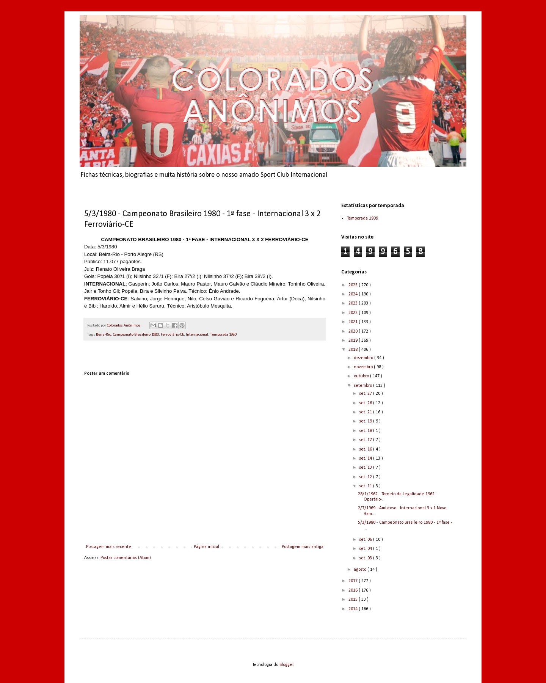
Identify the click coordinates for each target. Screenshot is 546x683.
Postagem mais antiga (302, 547)
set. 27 (366, 393)
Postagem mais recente (108, 547)
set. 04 (366, 548)
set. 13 (366, 467)
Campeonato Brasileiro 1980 (136, 335)
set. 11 (366, 486)
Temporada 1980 (223, 335)
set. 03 (366, 558)
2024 (353, 294)
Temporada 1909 (362, 218)
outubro (362, 376)
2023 (353, 303)
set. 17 (366, 440)
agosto (360, 569)
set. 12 (366, 477)
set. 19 (366, 421)
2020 (353, 331)
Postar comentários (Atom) (125, 558)
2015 (353, 599)
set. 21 (366, 412)
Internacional (197, 335)
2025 (353, 285)
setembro (363, 385)
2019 (353, 340)
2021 (353, 322)
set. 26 (366, 403)
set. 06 (366, 539)
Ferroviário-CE (172, 335)
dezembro (364, 358)
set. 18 (366, 431)
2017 (353, 581)
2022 (353, 313)
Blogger (286, 665)
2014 (353, 609)
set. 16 (366, 449)
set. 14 (366, 458)
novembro (364, 367)
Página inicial (206, 547)
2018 (353, 349)
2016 (353, 590)
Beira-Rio (103, 335)
